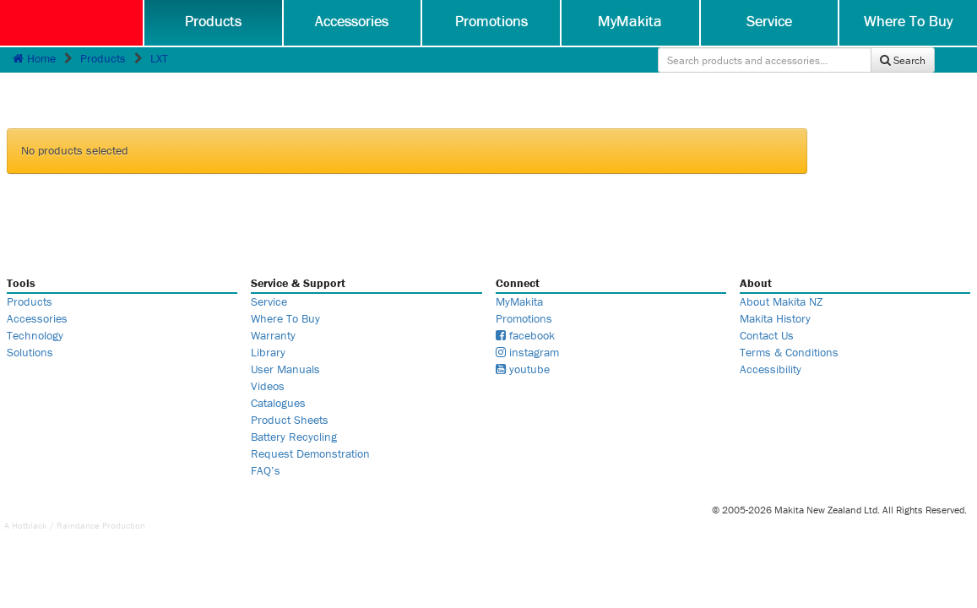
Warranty (273, 335)
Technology (35, 335)
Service (769, 20)
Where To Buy (908, 20)
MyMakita (630, 20)
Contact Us (767, 335)
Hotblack (29, 525)
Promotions (491, 20)
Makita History (775, 318)
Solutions (30, 352)
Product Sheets (289, 419)
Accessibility (770, 369)
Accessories (351, 20)
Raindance (78, 525)
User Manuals (285, 369)
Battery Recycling (294, 436)
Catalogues (278, 402)
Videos (268, 386)
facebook (525, 335)
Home (34, 58)
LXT (159, 58)
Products (213, 20)
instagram (527, 352)
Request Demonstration (310, 453)
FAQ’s (265, 470)
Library (268, 352)
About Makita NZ (781, 301)
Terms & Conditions (789, 352)
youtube (523, 369)
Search (902, 60)
